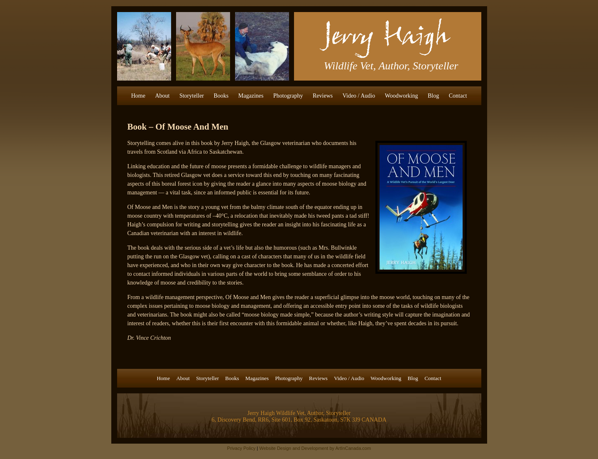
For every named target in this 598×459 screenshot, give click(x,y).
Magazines (251, 96)
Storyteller (191, 96)
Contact (458, 96)
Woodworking (401, 96)
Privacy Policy (241, 448)
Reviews (323, 96)
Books (221, 96)
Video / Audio (359, 96)
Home (138, 96)
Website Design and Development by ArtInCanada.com (315, 448)
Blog (433, 96)
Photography (288, 96)
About (162, 96)
